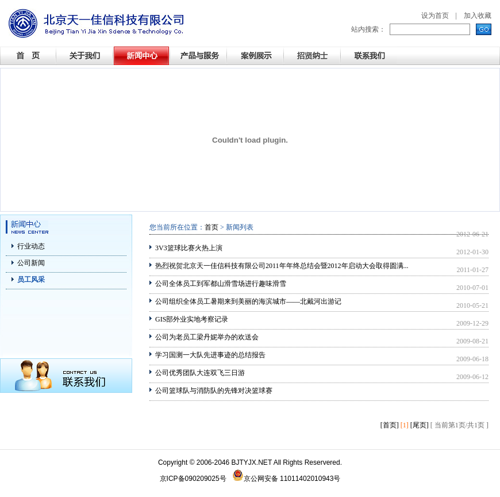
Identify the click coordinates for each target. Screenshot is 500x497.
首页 (211, 227)
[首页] (389, 425)
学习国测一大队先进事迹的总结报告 (210, 355)
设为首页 (435, 16)
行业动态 (31, 246)
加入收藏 (477, 16)
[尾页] (419, 425)
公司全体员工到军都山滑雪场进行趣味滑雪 (220, 284)
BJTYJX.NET (252, 462)
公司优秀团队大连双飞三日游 (200, 373)
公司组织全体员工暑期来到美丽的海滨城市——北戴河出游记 (248, 301)
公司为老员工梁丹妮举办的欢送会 (207, 337)
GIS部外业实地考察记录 (191, 319)
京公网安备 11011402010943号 (286, 479)
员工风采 (31, 280)
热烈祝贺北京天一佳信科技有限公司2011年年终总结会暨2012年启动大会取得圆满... (282, 266)
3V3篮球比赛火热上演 (188, 248)
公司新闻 (31, 263)
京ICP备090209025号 (193, 479)
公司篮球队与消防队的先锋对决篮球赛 (213, 391)
